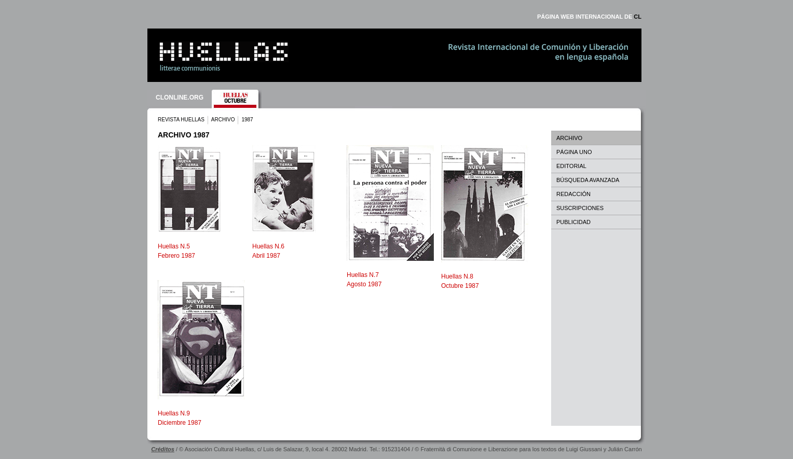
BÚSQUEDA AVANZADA (587, 180)
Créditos (162, 449)
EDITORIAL (571, 166)
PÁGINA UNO (574, 152)
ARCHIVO (223, 119)
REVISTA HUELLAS (181, 119)
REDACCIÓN (573, 194)
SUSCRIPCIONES (580, 208)
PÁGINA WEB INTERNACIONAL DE (589, 16)
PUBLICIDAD (573, 222)
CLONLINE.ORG (179, 97)
